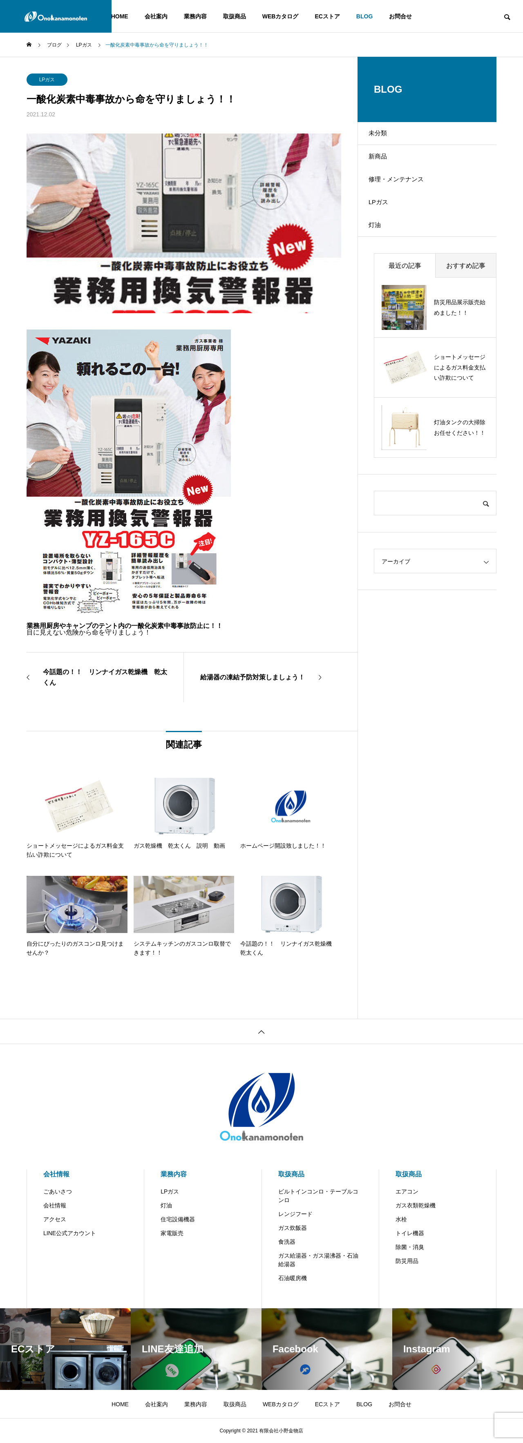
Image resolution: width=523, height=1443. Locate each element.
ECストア (327, 16)
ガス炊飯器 (292, 1228)
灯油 (380, 250)
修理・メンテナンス (403, 193)
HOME (119, 16)
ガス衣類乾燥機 (416, 1205)
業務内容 (195, 16)
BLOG (364, 16)
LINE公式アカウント (69, 1233)
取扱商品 (234, 16)
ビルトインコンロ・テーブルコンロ (318, 1195)
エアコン (407, 1191)
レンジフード (295, 1214)
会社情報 (56, 1174)
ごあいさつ (57, 1191)
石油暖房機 (292, 1278)
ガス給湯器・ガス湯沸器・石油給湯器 (318, 1259)
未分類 (383, 136)
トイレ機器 (410, 1233)
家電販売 (172, 1233)
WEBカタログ (280, 16)
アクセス (54, 1219)
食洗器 (286, 1241)
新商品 (383, 164)
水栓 (401, 1219)
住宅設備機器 (178, 1219)
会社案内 (156, 16)
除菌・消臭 (410, 1247)
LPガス (47, 79)
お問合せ (400, 16)
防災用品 (407, 1261)
